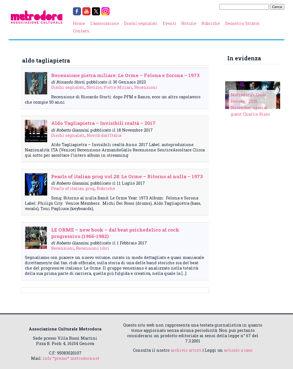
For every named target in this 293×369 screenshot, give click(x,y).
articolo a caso (238, 350)
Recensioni (145, 87)
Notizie (188, 23)
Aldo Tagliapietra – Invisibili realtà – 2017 (103, 123)
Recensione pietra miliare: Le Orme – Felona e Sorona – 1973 (125, 75)
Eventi (169, 23)
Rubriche (210, 23)
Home (79, 23)
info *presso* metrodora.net (71, 358)
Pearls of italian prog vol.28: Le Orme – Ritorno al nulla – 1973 (127, 176)
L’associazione (104, 23)
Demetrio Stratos (242, 23)
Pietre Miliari (118, 87)
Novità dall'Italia (104, 135)
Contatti (81, 31)
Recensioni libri (92, 248)
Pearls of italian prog (73, 188)
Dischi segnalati (141, 23)
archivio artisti (186, 350)
